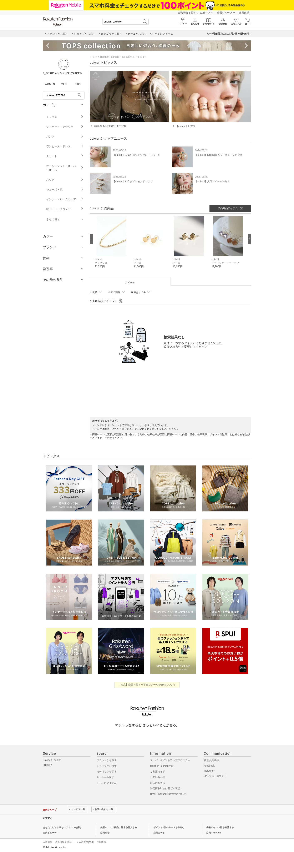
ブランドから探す (107, 760)
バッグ (64, 180)
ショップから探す (107, 765)
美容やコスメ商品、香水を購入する (118, 827)
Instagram (209, 770)
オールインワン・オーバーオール (64, 167)
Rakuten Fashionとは (162, 765)
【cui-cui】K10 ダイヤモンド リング (133, 181)
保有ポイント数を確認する (220, 827)
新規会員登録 (211, 760)
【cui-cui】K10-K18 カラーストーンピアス (218, 155)
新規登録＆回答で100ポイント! (195, 12)
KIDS (78, 84)
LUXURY (47, 765)
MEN (64, 84)
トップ (93, 56)
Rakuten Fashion (109, 56)
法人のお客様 (157, 782)
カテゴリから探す (107, 771)
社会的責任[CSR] (85, 842)
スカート (64, 156)
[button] (112, 245)
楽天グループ (224, 12)
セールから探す (105, 777)
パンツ (64, 137)
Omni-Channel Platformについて (168, 794)
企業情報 (47, 842)
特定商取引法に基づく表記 (165, 788)
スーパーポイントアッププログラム (170, 760)
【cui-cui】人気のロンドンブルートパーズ (136, 155)
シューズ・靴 (64, 189)
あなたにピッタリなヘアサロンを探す (62, 827)
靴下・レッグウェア (64, 209)
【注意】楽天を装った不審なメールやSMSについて (147, 684)
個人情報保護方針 (64, 842)
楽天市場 (244, 12)
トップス (64, 117)
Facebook (209, 765)
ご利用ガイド (157, 771)
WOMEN (50, 84)
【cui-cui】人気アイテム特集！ (212, 181)
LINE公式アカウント (215, 775)
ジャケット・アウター (64, 127)
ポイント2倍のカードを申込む (168, 827)
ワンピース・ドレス (64, 146)
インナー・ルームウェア (64, 199)
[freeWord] (64, 95)
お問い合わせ (157, 777)
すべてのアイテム (107, 782)
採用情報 (101, 842)
